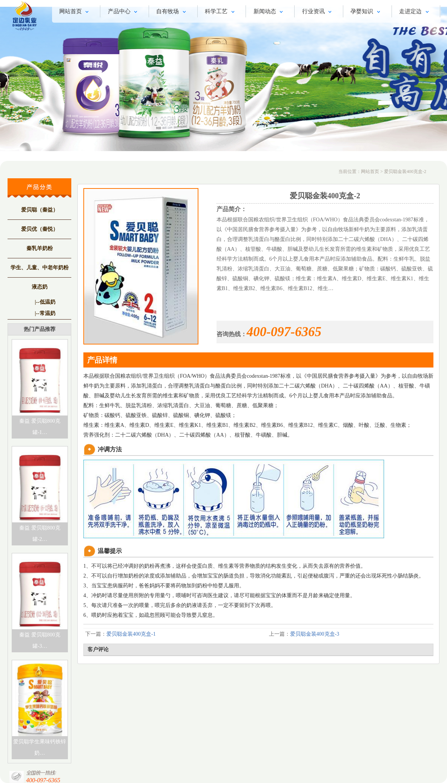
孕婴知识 (366, 12)
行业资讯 (318, 12)
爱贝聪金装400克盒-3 (314, 634)
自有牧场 (172, 12)
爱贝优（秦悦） (39, 229)
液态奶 (40, 287)
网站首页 (75, 12)
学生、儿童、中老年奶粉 (40, 267)
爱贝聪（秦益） (39, 210)
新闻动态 (269, 12)
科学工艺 (221, 12)
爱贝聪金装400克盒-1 (131, 634)
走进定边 (415, 12)
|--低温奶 (45, 302)
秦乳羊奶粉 (39, 248)
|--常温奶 (45, 313)
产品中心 (124, 12)
